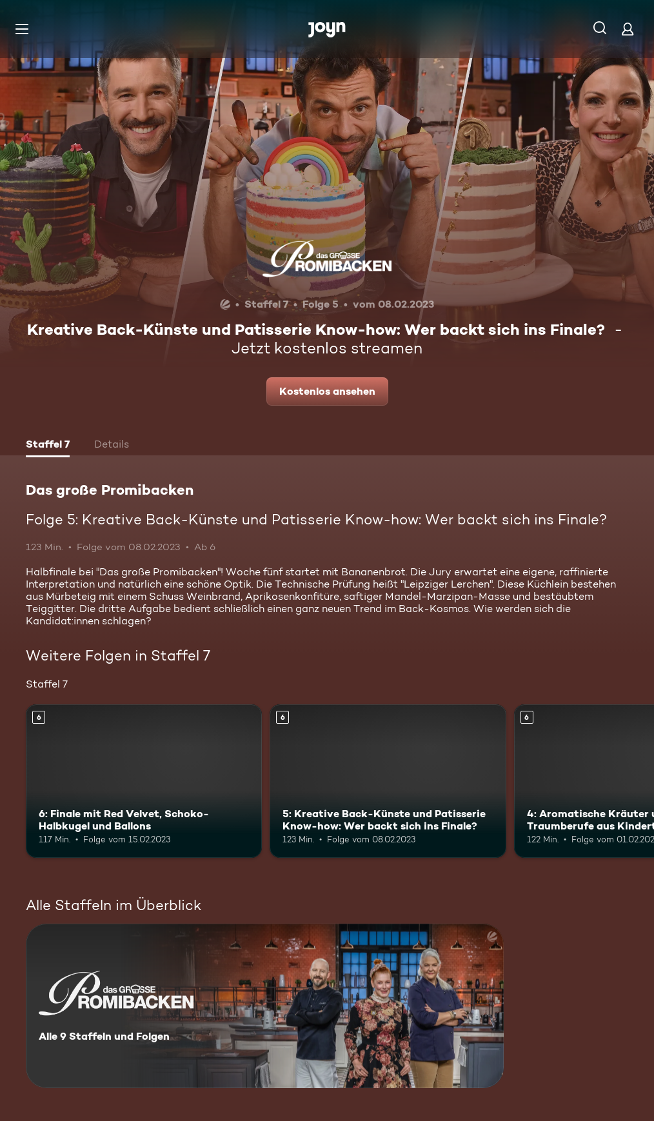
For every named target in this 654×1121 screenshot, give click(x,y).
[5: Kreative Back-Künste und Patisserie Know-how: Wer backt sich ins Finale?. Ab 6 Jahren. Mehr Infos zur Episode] (388, 781)
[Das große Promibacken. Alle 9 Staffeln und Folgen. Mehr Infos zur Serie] (265, 1006)
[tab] (47, 445)
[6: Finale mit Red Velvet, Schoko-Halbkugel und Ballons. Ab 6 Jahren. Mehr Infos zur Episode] (144, 781)
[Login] (628, 28)
